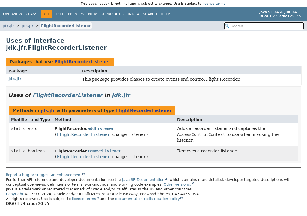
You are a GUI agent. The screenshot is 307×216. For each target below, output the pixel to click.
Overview (12, 14)
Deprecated (112, 14)
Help (165, 14)
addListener (101, 128)
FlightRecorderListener (66, 25)
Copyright (15, 194)
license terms (214, 4)
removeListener (104, 150)
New (92, 14)
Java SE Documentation (143, 180)
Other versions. (177, 184)
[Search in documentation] (264, 25)
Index (133, 14)
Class (31, 14)
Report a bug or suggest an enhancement (44, 175)
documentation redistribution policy (147, 199)
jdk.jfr (8, 25)
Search (150, 14)
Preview (76, 14)
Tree (59, 14)
